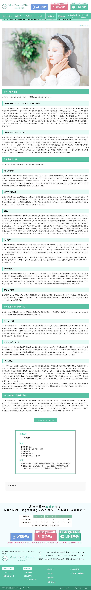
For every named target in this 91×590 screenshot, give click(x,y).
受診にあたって (9, 576)
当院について (8, 572)
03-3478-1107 (50, 555)
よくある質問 (74, 569)
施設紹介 (50, 578)
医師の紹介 (51, 582)
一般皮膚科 (28, 572)
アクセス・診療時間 (77, 573)
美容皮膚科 (28, 576)
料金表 (50, 573)
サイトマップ (64, 588)
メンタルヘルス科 (30, 579)
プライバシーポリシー (81, 588)
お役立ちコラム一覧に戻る (45, 420)
